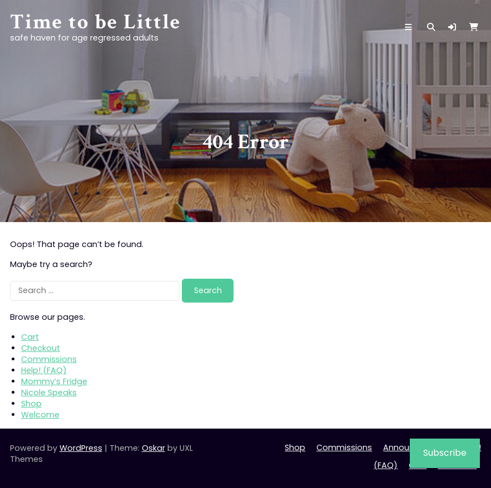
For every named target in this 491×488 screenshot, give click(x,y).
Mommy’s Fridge (54, 381)
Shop (31, 403)
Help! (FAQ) (44, 370)
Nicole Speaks (49, 392)
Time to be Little (95, 22)
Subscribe (445, 452)
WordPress (80, 448)
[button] (452, 27)
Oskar (153, 448)
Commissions (49, 359)
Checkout (40, 348)
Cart (30, 337)
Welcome (40, 414)
